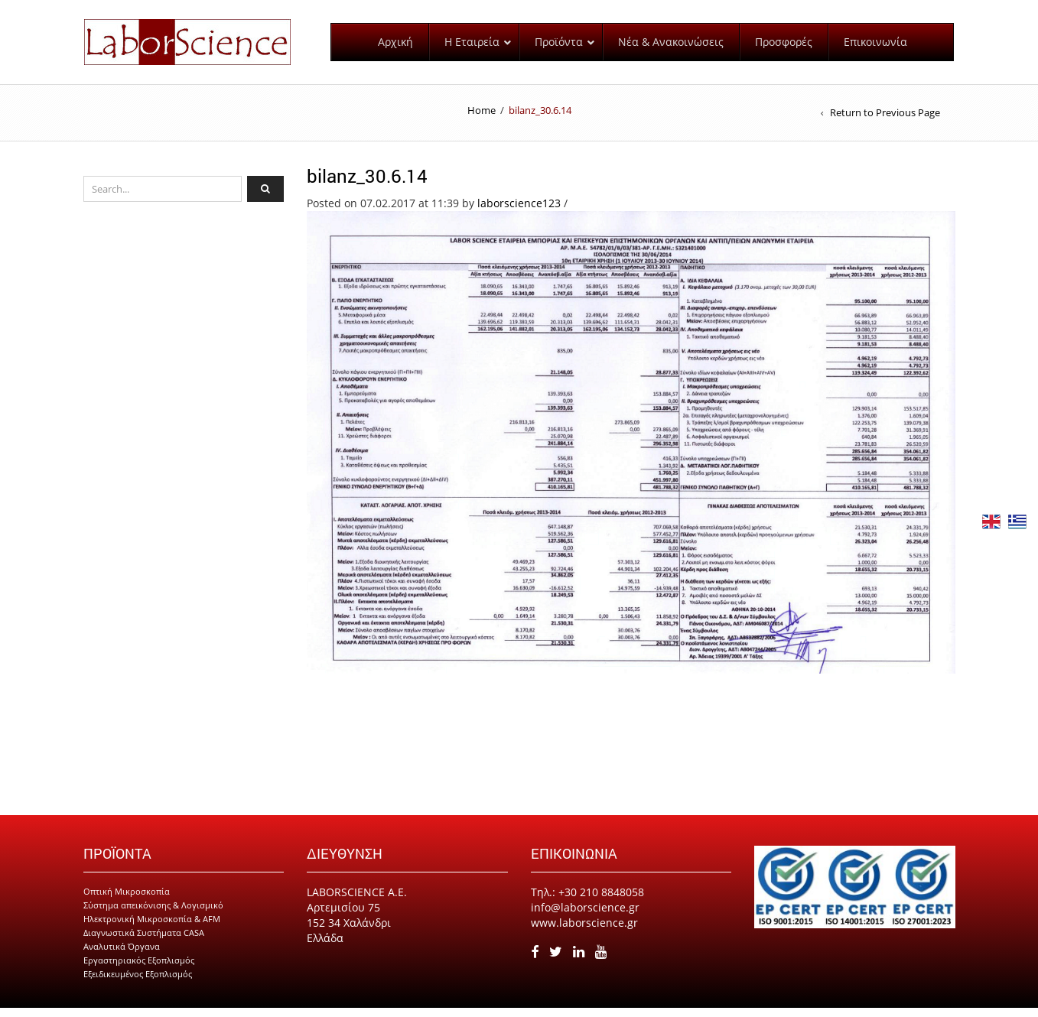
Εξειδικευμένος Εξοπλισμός (137, 983)
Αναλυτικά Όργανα (121, 955)
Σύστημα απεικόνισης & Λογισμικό (153, 914)
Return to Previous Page (885, 122)
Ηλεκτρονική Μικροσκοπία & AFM (151, 928)
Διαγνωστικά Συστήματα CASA (143, 941)
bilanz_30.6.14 (367, 185)
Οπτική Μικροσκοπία (126, 900)
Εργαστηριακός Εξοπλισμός (138, 969)
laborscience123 (519, 212)
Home (481, 119)
